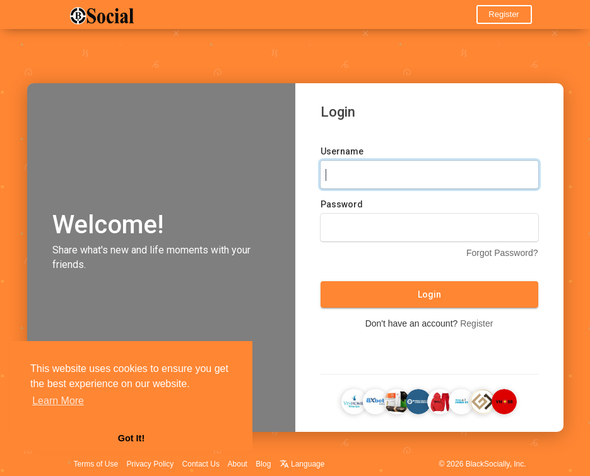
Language (302, 464)
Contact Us (201, 464)
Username (342, 151)
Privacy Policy (150, 464)
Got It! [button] (131, 438)
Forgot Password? (502, 253)
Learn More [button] (58, 400)
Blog (263, 464)
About (237, 464)
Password (342, 204)
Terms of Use (96, 464)
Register (503, 14)
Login (429, 294)
